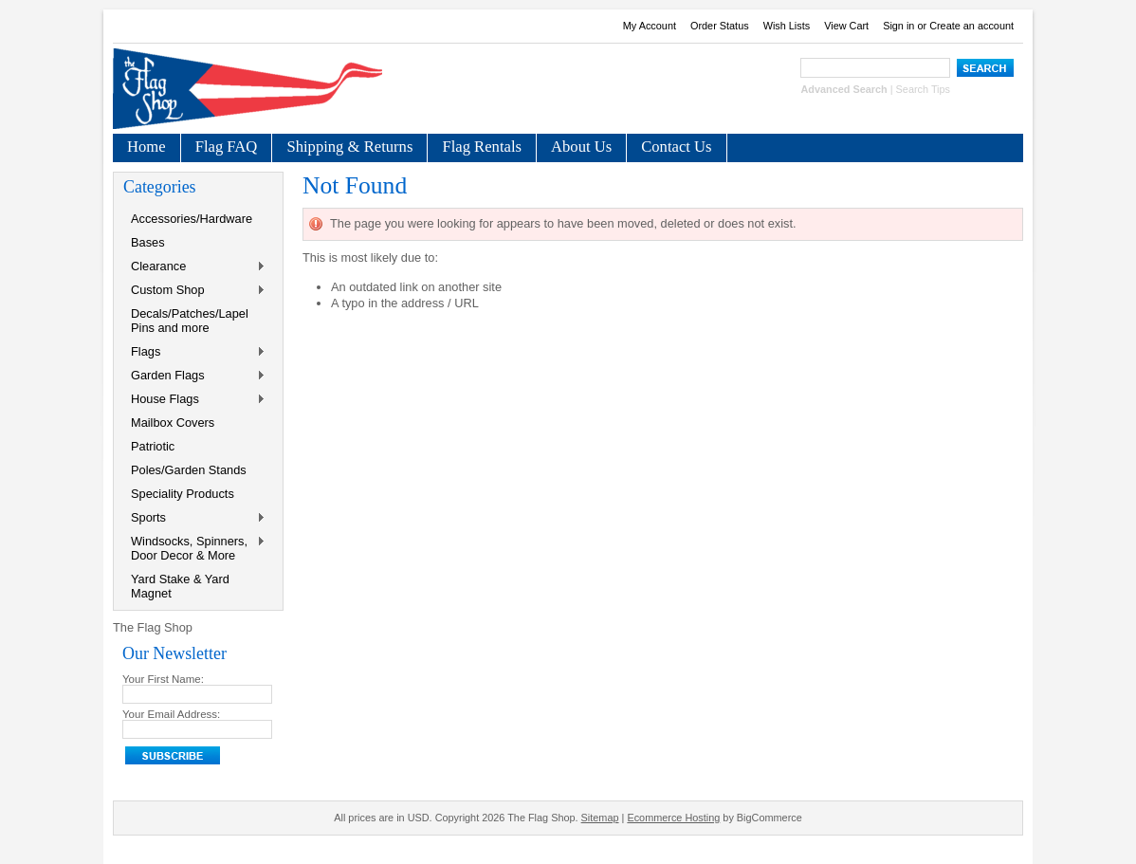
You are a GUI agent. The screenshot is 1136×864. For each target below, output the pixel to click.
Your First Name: (163, 679)
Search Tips (923, 89)
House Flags (194, 400)
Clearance (194, 267)
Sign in (898, 25)
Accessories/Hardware (191, 218)
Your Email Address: (171, 714)
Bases (148, 242)
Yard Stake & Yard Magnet (180, 586)
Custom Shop (194, 291)
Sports (194, 518)
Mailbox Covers (172, 422)
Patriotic (152, 446)
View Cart (846, 25)
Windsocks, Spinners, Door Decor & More (194, 548)
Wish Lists (787, 25)
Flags (194, 352)
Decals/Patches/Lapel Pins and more (189, 320)
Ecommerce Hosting (673, 817)
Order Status (719, 25)
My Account (649, 25)
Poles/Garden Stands (189, 470)
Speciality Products (182, 494)
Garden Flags (194, 376)
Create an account (971, 25)
